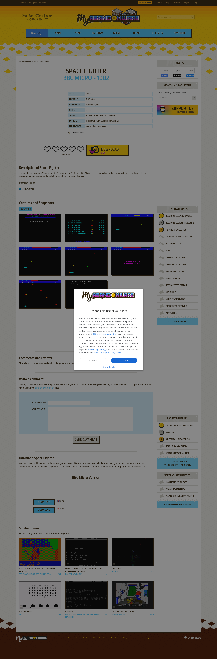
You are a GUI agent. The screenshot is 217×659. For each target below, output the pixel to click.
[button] (108, 366)
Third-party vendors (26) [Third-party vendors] (104, 333)
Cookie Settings (99, 352)
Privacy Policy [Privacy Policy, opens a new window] (114, 352)
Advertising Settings (97, 349)
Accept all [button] (124, 360)
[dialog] (108, 329)
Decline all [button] (93, 360)
